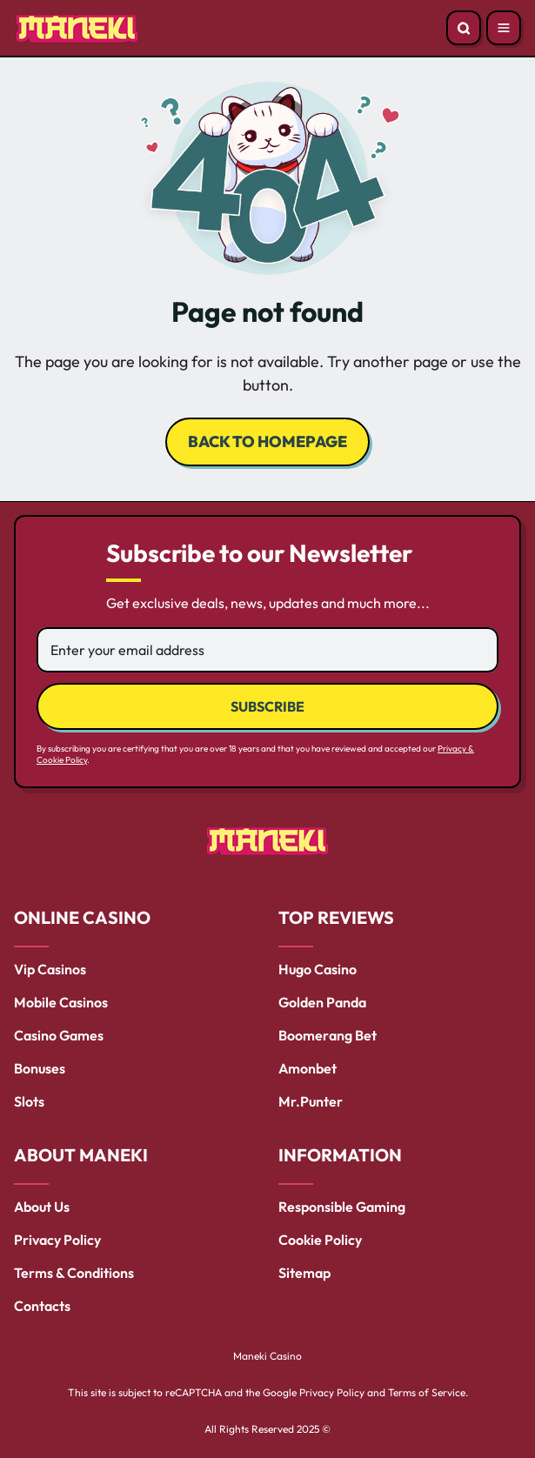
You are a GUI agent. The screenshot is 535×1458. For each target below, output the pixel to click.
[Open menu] (503, 27)
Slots (29, 1101)
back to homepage (267, 441)
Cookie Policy (320, 1239)
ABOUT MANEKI (81, 1155)
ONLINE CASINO (82, 917)
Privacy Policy (57, 1239)
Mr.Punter (310, 1101)
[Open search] (463, 27)
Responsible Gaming (341, 1206)
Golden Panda (322, 1002)
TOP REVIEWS (336, 917)
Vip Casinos (50, 969)
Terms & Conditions (74, 1272)
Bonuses (39, 1068)
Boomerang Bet (327, 1035)
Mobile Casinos (61, 1002)
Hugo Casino (317, 969)
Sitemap (304, 1272)
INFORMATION (340, 1155)
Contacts (42, 1305)
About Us (42, 1206)
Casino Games (59, 1035)
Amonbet (307, 1068)
